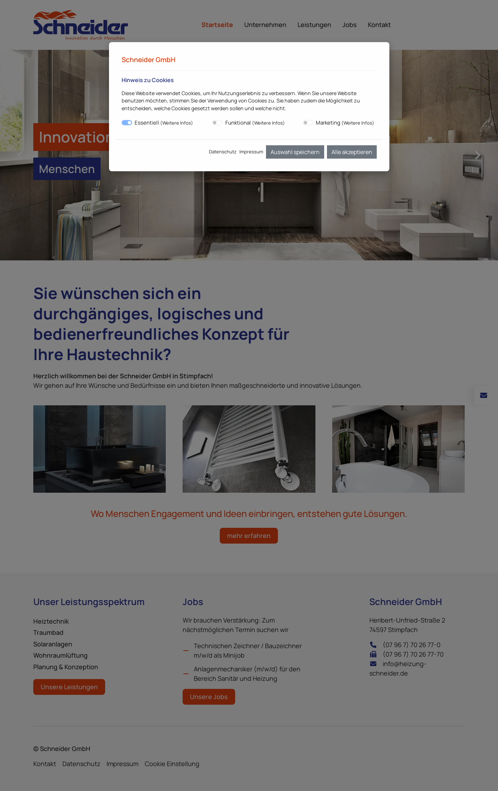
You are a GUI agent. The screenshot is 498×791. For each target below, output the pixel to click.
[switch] (217, 122)
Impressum (251, 151)
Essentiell (164, 122)
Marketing (345, 122)
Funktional (255, 122)
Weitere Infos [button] (176, 123)
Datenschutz (223, 151)
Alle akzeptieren (352, 152)
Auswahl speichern (295, 152)
